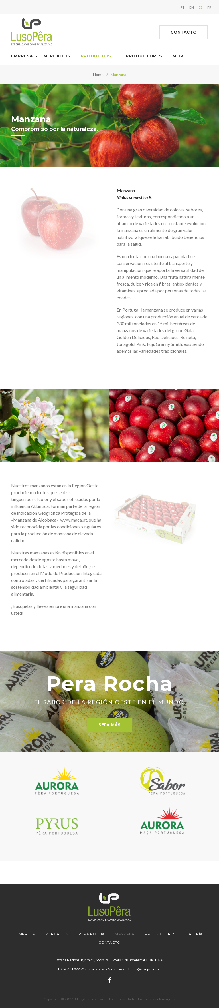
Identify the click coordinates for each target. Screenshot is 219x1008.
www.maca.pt (73, 517)
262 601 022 (92, 969)
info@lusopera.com (147, 969)
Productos (96, 53)
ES (197, 6)
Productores (144, 53)
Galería (194, 934)
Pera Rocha (91, 934)
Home (98, 72)
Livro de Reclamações (156, 999)
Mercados (56, 53)
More (179, 53)
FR (206, 6)
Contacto (184, 30)
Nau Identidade (122, 999)
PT (179, 6)
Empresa (22, 53)
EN (188, 6)
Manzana (125, 934)
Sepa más (109, 722)
